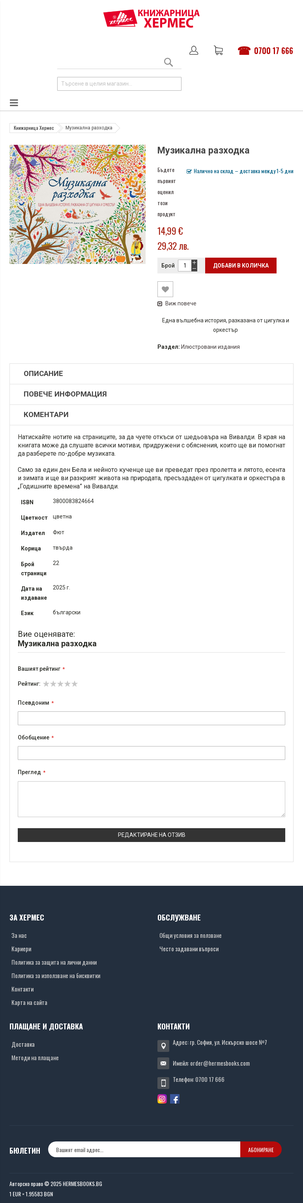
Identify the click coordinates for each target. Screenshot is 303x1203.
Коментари (46, 414)
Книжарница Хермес (34, 127)
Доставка (23, 1044)
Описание (43, 373)
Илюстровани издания (210, 347)
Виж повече (176, 303)
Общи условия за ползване (190, 935)
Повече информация (65, 394)
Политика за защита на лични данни (54, 962)
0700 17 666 (273, 50)
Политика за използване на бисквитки (55, 975)
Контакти (22, 988)
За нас (19, 935)
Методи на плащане (35, 1057)
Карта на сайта (29, 1002)
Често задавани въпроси (189, 948)
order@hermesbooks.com (220, 1063)
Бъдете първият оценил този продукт (166, 191)
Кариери (21, 948)
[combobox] (119, 84)
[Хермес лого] (151, 18)
